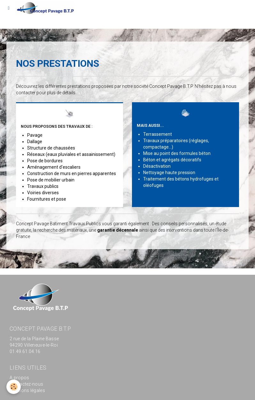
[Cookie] (13, 387)
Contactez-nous (26, 384)
